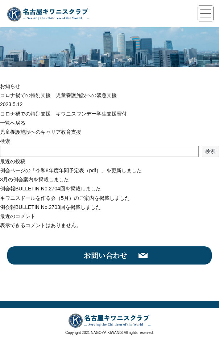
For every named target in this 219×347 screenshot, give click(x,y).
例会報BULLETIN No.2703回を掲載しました (50, 207)
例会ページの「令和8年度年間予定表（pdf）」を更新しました (71, 170)
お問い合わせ (105, 255)
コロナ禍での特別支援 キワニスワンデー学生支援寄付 (63, 114)
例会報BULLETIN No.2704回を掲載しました (50, 188)
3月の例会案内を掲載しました (34, 179)
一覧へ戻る (12, 123)
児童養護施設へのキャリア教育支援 (40, 132)
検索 (5, 141)
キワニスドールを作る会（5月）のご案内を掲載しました (65, 198)
